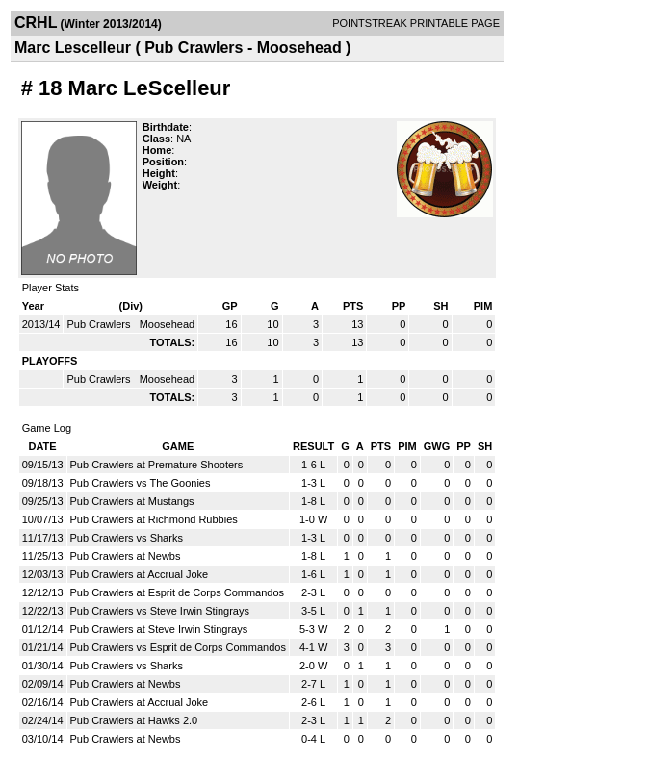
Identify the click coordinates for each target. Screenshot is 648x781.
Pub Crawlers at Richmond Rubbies (154, 519)
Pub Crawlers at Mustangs (132, 501)
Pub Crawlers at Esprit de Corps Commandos (177, 592)
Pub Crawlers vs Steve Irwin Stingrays (159, 611)
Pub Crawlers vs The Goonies (140, 483)
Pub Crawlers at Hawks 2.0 (134, 720)
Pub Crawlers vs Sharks (126, 537)
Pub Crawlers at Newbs (125, 556)
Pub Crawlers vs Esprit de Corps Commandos (178, 647)
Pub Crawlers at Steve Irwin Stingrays (159, 629)
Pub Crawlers (99, 324)
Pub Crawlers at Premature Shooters (157, 464)
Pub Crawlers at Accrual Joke (139, 574)
